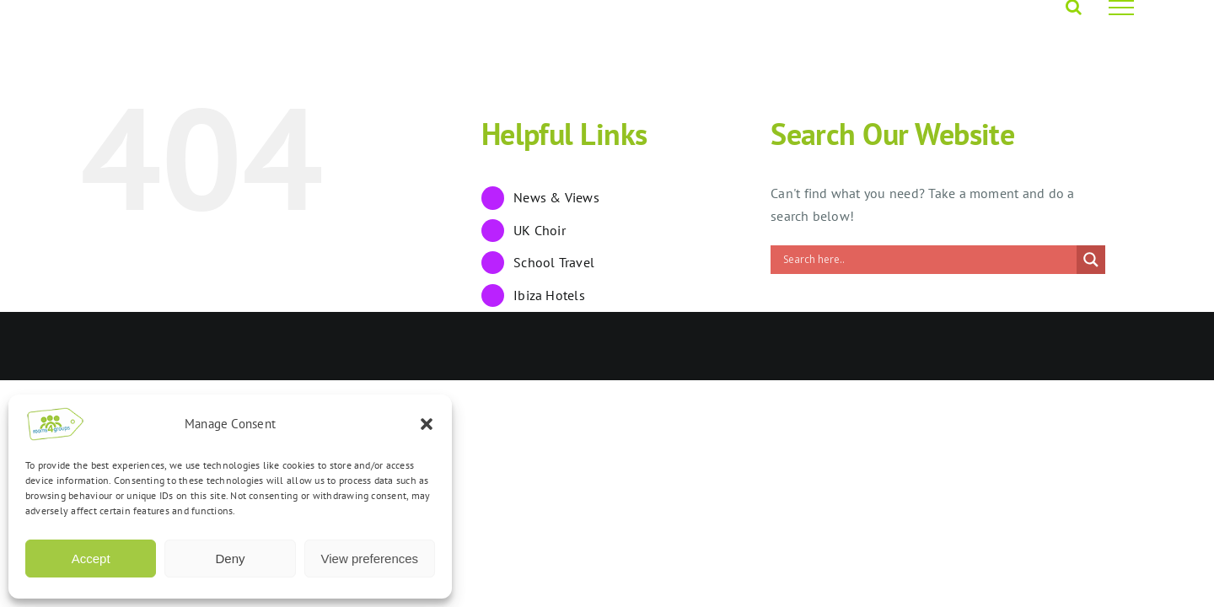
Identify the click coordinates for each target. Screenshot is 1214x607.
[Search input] (927, 259)
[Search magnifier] (1091, 259)
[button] (426, 424)
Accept (91, 558)
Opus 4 (266, 346)
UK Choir (539, 230)
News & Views (556, 197)
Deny (229, 558)
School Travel (553, 262)
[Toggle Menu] (1121, 7)
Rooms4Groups (197, 346)
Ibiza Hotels (549, 295)
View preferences (370, 558)
